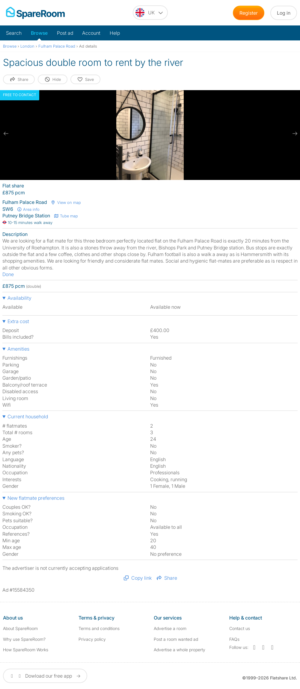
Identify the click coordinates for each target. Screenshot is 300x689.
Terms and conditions (99, 628)
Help (115, 33)
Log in (283, 13)
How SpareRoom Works (25, 649)
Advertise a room (170, 628)
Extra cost (18, 321)
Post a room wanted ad (176, 639)
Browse (39, 33)
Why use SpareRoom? (24, 639)
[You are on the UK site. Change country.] (150, 12)
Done (8, 274)
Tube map (66, 215)
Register (248, 13)
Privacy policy (92, 639)
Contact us (239, 628)
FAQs (234, 639)
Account (91, 33)
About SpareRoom (20, 628)
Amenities (18, 349)
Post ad (65, 33)
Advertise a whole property (179, 649)
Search (14, 33)
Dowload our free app (45, 676)
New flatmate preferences (35, 498)
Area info (28, 209)
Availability (19, 298)
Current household (27, 417)
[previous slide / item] (6, 133)
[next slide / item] (294, 133)
